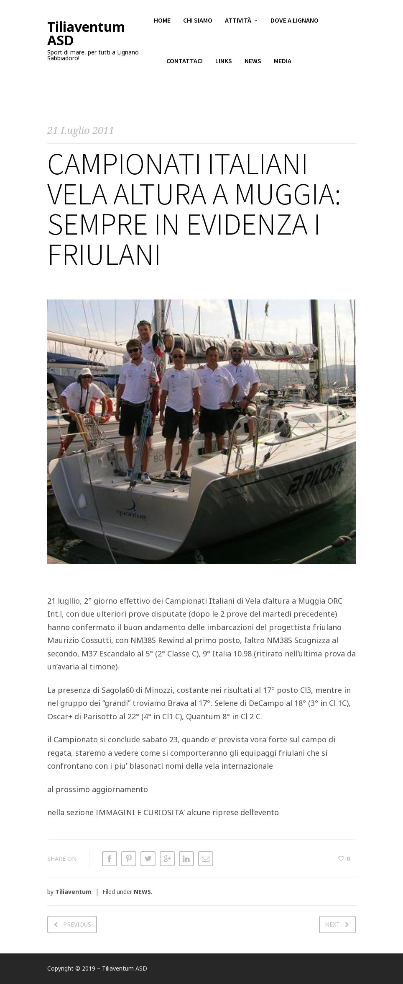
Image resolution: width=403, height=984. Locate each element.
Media (282, 63)
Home (162, 21)
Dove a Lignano (294, 21)
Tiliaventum (73, 892)
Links (223, 63)
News (253, 63)
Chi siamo (197, 21)
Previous (77, 924)
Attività (238, 21)
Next (332, 924)
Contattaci (184, 63)
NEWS (142, 892)
